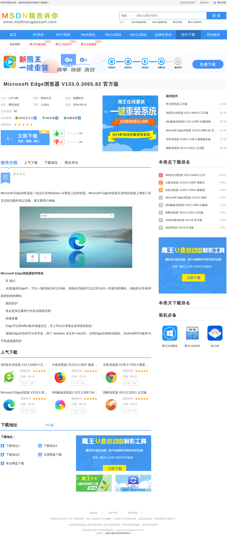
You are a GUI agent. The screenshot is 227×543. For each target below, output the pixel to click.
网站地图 (132, 512)
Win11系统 (138, 35)
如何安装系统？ (188, 2)
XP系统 (38, 35)
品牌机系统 (163, 35)
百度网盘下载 (53, 454)
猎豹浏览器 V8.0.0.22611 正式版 (185, 147)
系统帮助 (15, 44)
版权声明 (112, 512)
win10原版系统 (138, 22)
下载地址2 (50, 445)
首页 (13, 35)
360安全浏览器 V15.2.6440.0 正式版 (187, 112)
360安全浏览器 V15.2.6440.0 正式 (192, 175)
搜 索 (216, 16)
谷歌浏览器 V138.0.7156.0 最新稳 (192, 190)
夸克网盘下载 (15, 463)
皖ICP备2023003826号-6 (118, 533)
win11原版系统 (159, 22)
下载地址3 (13, 454)
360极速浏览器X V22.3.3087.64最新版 (188, 121)
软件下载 (188, 35)
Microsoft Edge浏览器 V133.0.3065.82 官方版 (191, 130)
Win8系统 (88, 35)
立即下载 (28, 383)
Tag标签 (93, 512)
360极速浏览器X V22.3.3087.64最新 (192, 205)
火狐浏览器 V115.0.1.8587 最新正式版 (76, 364)
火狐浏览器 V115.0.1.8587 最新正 (192, 182)
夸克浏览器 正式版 (177, 103)
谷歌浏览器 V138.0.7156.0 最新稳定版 (188, 139)
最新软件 (204, 2)
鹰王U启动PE (195, 22)
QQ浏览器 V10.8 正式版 (192, 227)
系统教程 (213, 35)
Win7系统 (63, 35)
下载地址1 (13, 445)
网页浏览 (19, 174)
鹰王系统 (177, 22)
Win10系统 (113, 35)
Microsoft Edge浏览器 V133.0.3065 (192, 197)
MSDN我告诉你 (8, 2)
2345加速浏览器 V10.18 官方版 (192, 220)
